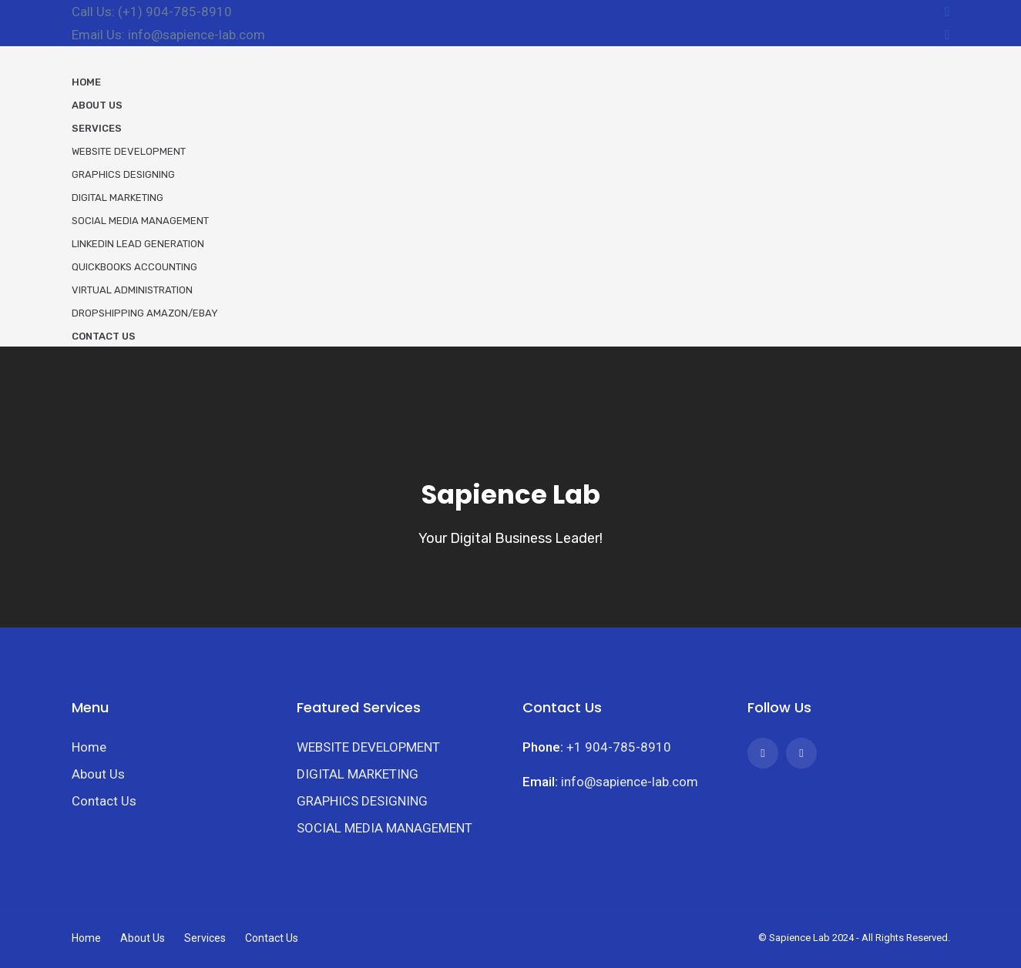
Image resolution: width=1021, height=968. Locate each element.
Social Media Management (140, 220)
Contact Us (104, 336)
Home (86, 82)
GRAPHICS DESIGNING (362, 801)
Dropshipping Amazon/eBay (145, 313)
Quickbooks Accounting (134, 267)
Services (97, 128)
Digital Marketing (117, 197)
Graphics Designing (123, 174)
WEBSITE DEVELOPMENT (368, 747)
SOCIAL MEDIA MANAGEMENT (384, 828)
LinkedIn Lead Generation (138, 244)
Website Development (129, 151)
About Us (97, 105)
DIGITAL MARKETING (357, 774)
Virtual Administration (132, 290)
